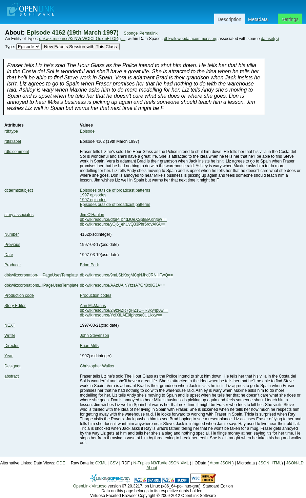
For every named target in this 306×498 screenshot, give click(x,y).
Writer (9, 335)
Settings (290, 19)
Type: (10, 46)
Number (11, 234)
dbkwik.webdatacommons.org (191, 38)
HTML (276, 463)
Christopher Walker (97, 366)
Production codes (95, 295)
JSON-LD (294, 463)
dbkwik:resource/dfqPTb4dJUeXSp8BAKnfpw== (123, 219)
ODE (60, 463)
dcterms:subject (18, 190)
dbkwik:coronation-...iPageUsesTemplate (41, 275)
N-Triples (142, 463)
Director (11, 345)
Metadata (258, 19)
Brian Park (89, 265)
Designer (12, 366)
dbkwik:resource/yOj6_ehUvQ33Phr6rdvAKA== (122, 224)
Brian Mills (89, 345)
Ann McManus (93, 305)
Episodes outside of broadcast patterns (115, 190)
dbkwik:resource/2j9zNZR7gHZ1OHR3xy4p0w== (124, 310)
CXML (100, 463)
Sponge (131, 33)
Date (8, 254)
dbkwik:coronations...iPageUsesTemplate (41, 285)
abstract (11, 376)
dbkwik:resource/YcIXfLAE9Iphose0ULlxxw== (121, 315)
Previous (12, 244)
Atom (214, 463)
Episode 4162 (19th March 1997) (72, 32)
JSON (173, 463)
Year (8, 355)
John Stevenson (94, 335)
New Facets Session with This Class (80, 46)
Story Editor (15, 305)
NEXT (9, 325)
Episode (87, 131)
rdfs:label (12, 141)
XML (185, 463)
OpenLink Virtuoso (90, 486)
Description (229, 19)
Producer (12, 265)
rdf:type (11, 131)
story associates (19, 214)
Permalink (149, 33)
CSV (114, 463)
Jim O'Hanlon (92, 214)
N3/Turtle (159, 463)
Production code (19, 295)
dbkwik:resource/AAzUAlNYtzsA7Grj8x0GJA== (122, 285)
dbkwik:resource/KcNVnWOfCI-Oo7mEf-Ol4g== (82, 38)
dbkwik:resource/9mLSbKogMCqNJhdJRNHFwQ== (126, 275)
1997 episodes (93, 195)
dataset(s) (270, 38)
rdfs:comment (16, 151)
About (151, 467)
